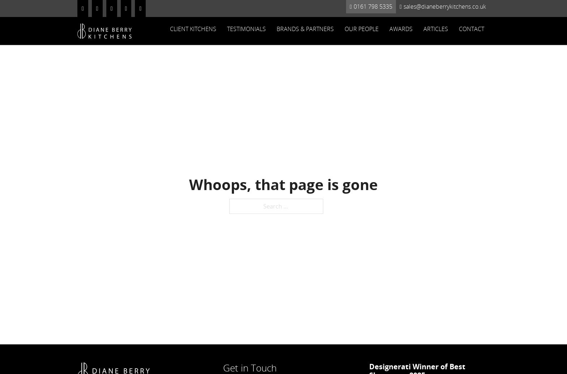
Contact (471, 29)
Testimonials (246, 29)
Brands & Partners (305, 29)
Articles (435, 29)
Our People (362, 29)
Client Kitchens (193, 29)
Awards (401, 29)
